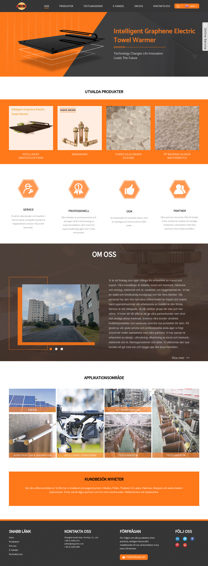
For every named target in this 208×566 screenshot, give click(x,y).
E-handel (118, 6)
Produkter (66, 6)
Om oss (138, 6)
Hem (46, 6)
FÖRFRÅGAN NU (136, 557)
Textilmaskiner (93, 6)
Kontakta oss (161, 6)
